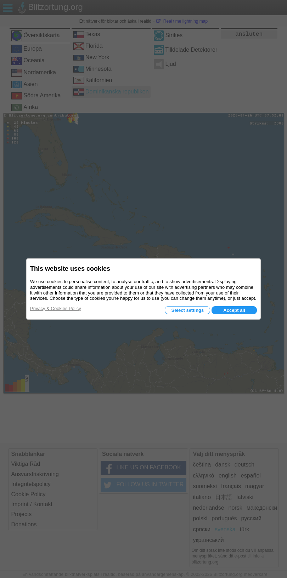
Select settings (187, 310)
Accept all (234, 310)
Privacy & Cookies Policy (55, 308)
